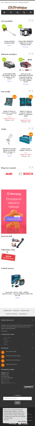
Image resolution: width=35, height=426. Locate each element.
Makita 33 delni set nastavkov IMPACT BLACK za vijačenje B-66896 (26, 113)
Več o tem (6, 419)
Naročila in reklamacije (11, 314)
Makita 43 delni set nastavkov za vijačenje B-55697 (9, 112)
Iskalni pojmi (16, 310)
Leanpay (5, 344)
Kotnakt (5, 342)
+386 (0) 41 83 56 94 (23, 2)
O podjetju (6, 341)
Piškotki (5, 339)
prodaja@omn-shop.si (10, 383)
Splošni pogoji (6, 337)
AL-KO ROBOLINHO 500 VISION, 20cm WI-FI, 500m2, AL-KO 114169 (9, 76)
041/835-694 (6, 381)
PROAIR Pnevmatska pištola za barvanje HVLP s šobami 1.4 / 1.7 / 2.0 (9, 151)
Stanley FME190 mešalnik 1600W (9, 42)
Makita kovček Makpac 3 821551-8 (26, 149)
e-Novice (17, 395)
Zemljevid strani (7, 310)
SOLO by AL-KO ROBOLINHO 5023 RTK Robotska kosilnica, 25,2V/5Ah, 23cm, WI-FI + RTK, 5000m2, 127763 (26, 78)
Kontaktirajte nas (23, 314)
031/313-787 (6, 379)
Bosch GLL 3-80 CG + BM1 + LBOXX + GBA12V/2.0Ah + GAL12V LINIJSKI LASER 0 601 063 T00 (17, 293)
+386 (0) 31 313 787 (9, 2)
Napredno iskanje (25, 310)
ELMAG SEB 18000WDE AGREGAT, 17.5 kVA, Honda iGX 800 (25, 42)
